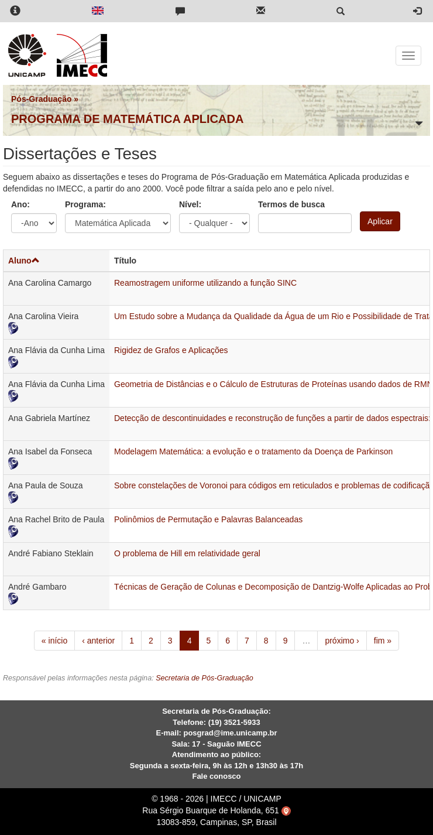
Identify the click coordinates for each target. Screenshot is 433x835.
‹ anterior (98, 640)
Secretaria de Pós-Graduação (204, 678)
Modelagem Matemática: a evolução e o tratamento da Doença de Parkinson (253, 451)
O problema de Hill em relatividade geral (187, 553)
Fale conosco (216, 776)
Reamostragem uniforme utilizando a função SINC (205, 283)
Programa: (85, 204)
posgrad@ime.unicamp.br (230, 732)
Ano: (20, 204)
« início (54, 640)
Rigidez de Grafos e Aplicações (171, 350)
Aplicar (380, 221)
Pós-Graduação (41, 99)
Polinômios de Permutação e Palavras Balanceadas (208, 519)
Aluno (24, 260)
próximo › (342, 640)
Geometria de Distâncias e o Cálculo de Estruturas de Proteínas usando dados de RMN (273, 384)
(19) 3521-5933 (234, 722)
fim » (382, 640)
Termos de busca (291, 204)
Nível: (190, 204)
